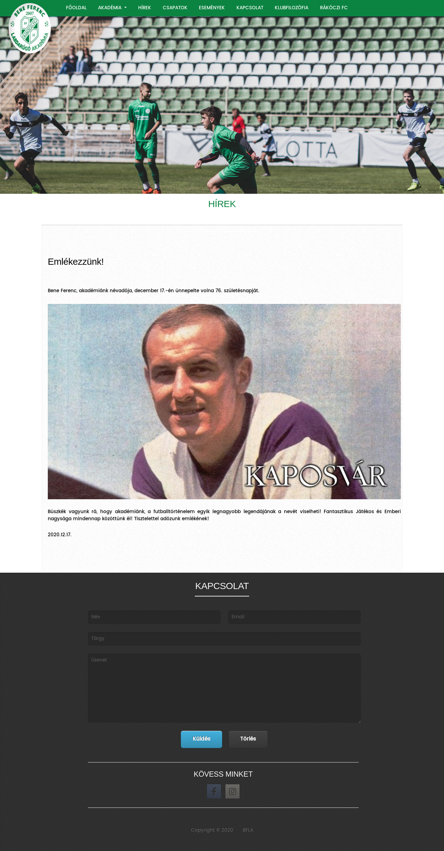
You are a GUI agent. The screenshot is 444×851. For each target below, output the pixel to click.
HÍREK (144, 8)
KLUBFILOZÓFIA (291, 8)
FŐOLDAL (76, 8)
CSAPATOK (175, 8)
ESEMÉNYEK (212, 8)
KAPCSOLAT (249, 8)
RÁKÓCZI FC (334, 8)
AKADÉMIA (110, 8)
